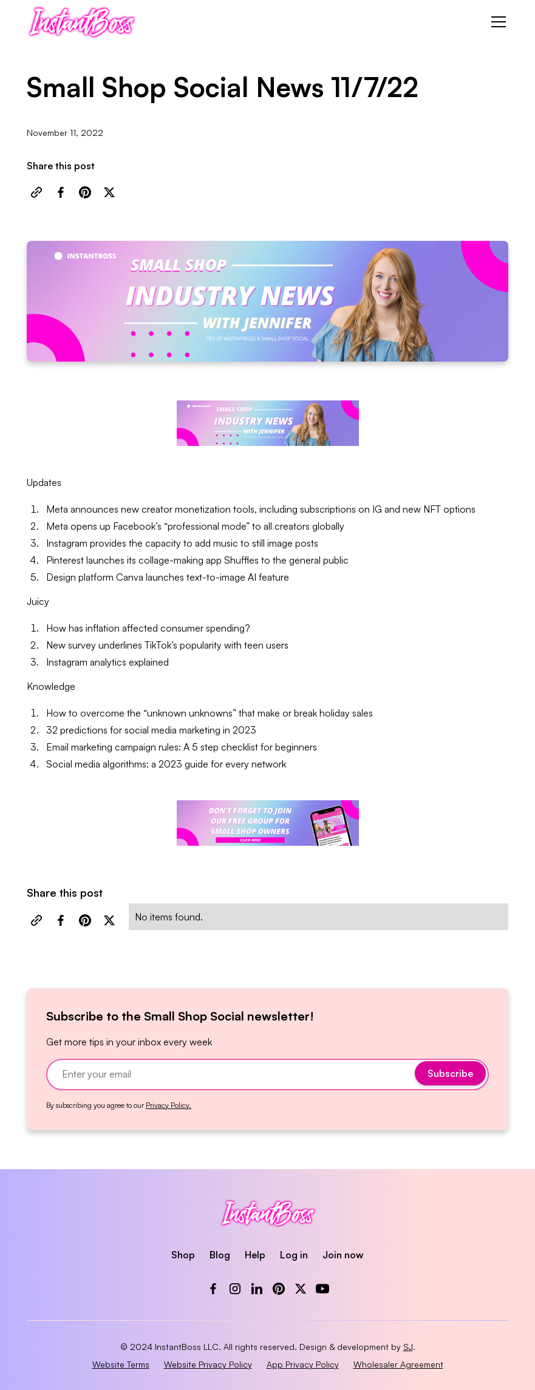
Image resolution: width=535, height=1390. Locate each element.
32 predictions (76, 730)
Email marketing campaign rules (112, 747)
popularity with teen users (234, 645)
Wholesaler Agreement (398, 1364)
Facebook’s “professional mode (179, 526)
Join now (343, 1255)
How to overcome (85, 713)
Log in (294, 1255)
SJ (408, 1346)
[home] (82, 22)
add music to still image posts (256, 543)
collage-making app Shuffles (198, 560)
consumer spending (202, 628)
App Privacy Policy (303, 1364)
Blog (220, 1255)
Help (255, 1255)
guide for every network (235, 764)
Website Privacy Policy (208, 1364)
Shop (183, 1255)
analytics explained (129, 662)
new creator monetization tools (187, 509)
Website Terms (120, 1364)
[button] (496, 21)
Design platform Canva (94, 577)
